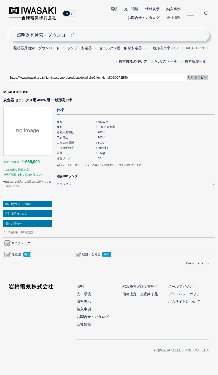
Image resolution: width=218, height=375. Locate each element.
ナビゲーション (106, 35)
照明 (114, 9)
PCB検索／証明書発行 (140, 286)
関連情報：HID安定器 (21, 232)
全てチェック (21, 243)
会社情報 (173, 18)
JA (66, 13)
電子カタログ (19, 213)
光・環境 (131, 9)
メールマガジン (180, 286)
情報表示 (152, 9)
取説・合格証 (91, 254)
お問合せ (16, 223)
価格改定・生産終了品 (140, 294)
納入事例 (173, 9)
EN (73, 13)
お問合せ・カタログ (144, 18)
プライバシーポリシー (186, 294)
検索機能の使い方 (133, 61)
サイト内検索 (206, 13)
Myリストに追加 (21, 203)
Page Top (194, 263)
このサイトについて (184, 301)
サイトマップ (192, 13)
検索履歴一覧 (195, 61)
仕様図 (16, 254)
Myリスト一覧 (166, 61)
